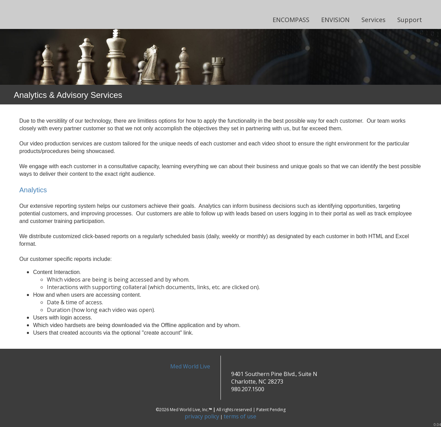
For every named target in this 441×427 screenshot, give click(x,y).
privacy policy (202, 416)
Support (409, 20)
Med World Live (190, 366)
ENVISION (335, 20)
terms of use (240, 416)
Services (373, 20)
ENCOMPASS (291, 20)
